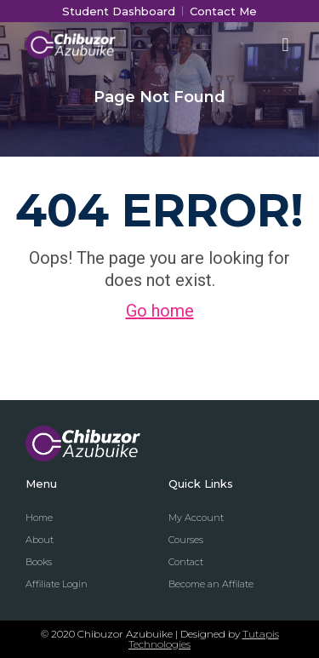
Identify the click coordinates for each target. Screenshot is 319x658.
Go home (160, 310)
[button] (285, 45)
